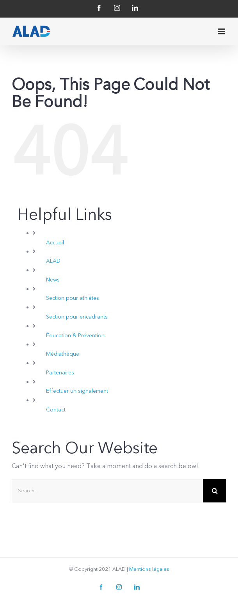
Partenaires (60, 372)
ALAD (53, 261)
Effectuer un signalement (77, 391)
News (53, 279)
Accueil (55, 242)
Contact (56, 409)
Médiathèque (62, 354)
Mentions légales (149, 569)
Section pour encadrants (77, 317)
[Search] (214, 490)
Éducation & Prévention (75, 335)
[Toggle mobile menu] (222, 31)
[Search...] (107, 490)
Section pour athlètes (72, 298)
